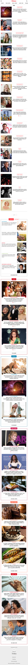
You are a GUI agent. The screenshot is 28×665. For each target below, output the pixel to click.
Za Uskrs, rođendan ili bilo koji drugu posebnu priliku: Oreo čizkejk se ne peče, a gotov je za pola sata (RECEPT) (14, 544)
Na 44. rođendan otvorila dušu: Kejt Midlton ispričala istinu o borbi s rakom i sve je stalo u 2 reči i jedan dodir (19, 100)
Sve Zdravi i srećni (14, 570)
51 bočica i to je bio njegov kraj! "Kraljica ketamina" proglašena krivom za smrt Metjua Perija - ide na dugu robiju (9, 267)
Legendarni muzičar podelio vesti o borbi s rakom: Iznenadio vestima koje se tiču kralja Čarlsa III (19, 177)
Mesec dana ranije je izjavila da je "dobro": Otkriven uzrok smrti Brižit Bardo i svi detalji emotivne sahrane (19, 113)
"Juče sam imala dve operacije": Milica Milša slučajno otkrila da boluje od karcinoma (20, 138)
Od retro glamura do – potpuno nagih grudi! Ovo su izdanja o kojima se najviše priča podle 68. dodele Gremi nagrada (14, 323)
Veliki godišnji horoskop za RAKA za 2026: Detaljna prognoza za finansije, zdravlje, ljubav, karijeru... (19, 203)
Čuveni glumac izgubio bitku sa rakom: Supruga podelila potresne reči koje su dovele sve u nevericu (20, 190)
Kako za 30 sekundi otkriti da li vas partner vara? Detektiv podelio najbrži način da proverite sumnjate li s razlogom (14, 638)
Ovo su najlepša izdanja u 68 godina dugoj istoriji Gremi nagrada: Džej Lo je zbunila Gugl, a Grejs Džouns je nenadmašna (14, 347)
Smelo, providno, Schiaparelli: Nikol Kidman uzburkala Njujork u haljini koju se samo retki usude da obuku (14, 449)
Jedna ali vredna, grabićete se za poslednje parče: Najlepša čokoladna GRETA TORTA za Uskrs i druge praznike (14, 523)
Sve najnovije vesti (14, 275)
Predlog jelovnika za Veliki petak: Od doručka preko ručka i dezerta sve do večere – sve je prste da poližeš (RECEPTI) (14, 566)
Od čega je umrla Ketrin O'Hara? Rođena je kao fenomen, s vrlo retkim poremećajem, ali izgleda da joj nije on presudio (19, 88)
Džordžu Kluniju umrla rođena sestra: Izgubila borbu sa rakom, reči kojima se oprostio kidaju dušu (20, 164)
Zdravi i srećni (14, 3)
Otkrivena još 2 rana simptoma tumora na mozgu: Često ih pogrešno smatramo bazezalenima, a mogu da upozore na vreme (19, 36)
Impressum (14, 657)
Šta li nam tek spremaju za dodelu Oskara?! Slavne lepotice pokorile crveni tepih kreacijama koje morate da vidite (14, 300)
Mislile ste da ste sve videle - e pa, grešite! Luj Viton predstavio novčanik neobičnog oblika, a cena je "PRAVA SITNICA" (20, 75)
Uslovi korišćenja (14, 661)
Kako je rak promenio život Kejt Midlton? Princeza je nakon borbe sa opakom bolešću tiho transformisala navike (19, 48)
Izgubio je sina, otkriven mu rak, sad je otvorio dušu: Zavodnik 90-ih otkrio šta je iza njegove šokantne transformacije (20, 126)
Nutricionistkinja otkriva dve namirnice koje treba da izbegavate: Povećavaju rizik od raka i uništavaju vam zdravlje (20, 61)
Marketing (14, 659)
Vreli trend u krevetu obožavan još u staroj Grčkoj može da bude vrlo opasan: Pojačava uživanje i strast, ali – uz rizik (14, 616)
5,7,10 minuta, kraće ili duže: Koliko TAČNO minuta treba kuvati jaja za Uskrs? (8, 255)
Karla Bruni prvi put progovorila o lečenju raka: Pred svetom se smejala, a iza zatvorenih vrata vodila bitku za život (19, 151)
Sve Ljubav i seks (14, 642)
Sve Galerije (14, 353)
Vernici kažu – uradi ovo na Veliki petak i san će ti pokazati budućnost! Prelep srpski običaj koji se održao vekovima (9, 233)
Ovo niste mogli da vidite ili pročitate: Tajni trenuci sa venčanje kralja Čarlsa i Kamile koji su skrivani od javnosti (9, 245)
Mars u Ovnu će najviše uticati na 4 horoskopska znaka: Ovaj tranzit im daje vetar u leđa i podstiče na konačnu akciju (14, 399)
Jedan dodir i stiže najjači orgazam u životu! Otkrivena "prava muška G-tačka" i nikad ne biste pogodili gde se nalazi (14, 595)
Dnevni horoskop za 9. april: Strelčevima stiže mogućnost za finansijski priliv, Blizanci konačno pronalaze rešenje (14, 421)
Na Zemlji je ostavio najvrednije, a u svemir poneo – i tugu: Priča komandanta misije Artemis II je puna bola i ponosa (19, 23)
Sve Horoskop (14, 425)
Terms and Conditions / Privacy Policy (14, 663)
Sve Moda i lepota (14, 498)
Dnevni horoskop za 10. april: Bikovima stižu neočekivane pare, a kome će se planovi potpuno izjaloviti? (9, 223)
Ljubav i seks (21, 3)
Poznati (2, 3)
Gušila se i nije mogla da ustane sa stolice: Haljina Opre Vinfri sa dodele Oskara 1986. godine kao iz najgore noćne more (14, 472)
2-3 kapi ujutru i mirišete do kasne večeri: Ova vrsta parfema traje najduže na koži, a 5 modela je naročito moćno (14, 494)
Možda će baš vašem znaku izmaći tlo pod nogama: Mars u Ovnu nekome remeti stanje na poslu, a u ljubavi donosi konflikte (19, 11)
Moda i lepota (8, 3)
